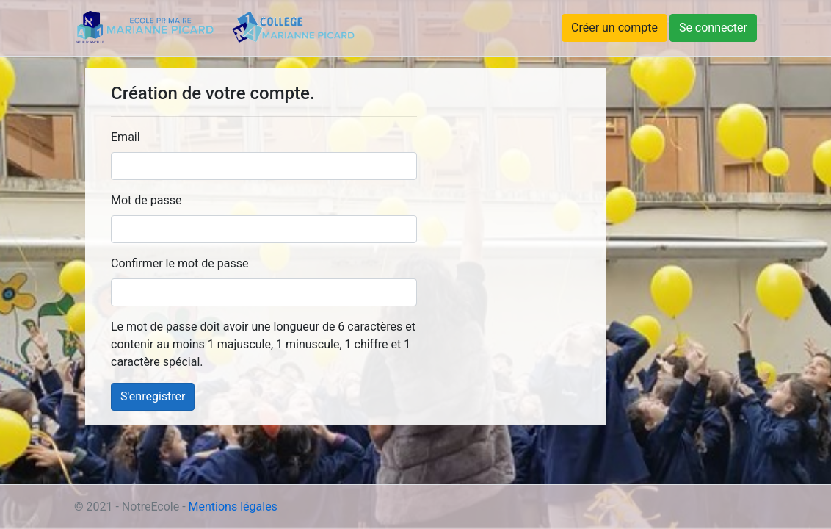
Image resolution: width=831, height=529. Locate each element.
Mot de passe (146, 200)
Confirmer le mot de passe (179, 263)
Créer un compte (614, 28)
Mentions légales (233, 507)
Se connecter (713, 28)
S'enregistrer (152, 396)
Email (125, 137)
